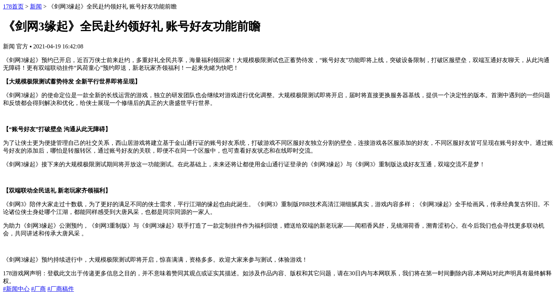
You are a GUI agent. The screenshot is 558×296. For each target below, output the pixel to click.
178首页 (13, 6)
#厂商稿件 (60, 289)
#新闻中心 (16, 289)
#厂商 (38, 289)
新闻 (36, 6)
